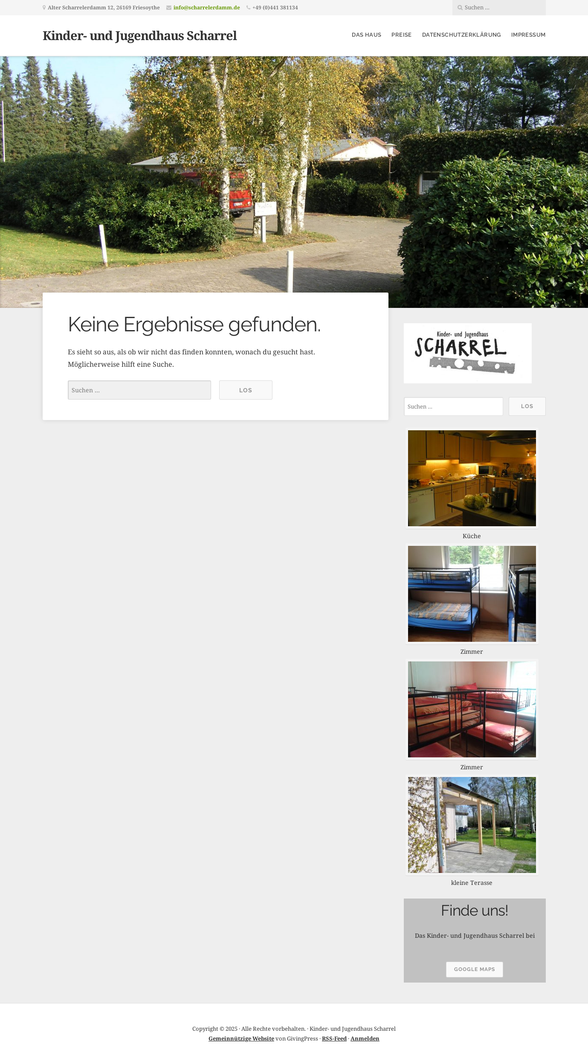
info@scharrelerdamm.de (207, 7)
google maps (474, 969)
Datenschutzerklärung (461, 35)
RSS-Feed (334, 1038)
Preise (401, 35)
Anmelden (364, 1038)
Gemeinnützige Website (241, 1038)
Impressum (528, 35)
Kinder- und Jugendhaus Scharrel (140, 35)
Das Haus (366, 35)
